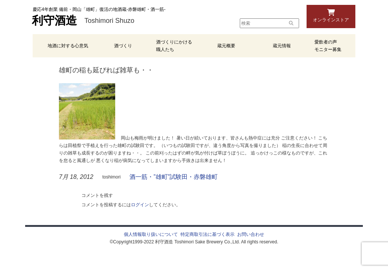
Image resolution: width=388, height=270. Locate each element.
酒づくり (123, 45)
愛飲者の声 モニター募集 (327, 45)
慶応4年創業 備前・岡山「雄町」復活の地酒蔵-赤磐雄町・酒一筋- (99, 9)
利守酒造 (54, 20)
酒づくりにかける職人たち (174, 45)
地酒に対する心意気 (68, 45)
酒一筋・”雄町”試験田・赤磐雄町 (173, 177)
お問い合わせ (250, 234)
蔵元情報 (282, 45)
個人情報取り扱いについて (151, 234)
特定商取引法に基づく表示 (207, 234)
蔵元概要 (226, 45)
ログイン (140, 204)
